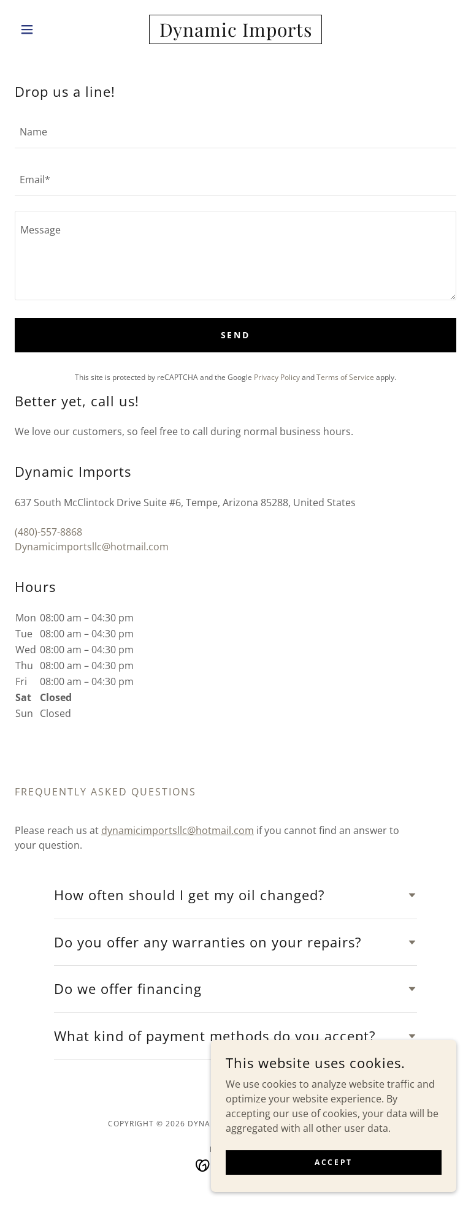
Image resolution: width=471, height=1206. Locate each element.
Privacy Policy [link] (277, 377)
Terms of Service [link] (345, 377)
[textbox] (235, 131)
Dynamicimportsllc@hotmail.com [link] (92, 546)
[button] (48, 29)
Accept (333, 1162)
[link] (235, 33)
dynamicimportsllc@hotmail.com (177, 830)
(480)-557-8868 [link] (48, 532)
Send (236, 335)
